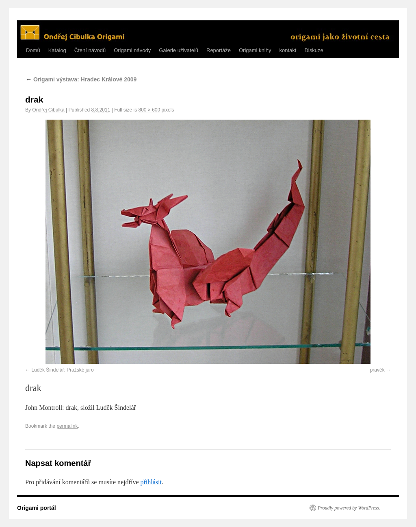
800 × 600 (149, 110)
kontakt (287, 50)
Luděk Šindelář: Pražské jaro (62, 370)
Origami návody (132, 50)
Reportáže (218, 50)
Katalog (57, 50)
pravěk (377, 370)
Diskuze (313, 50)
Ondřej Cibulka (48, 110)
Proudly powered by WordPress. (349, 508)
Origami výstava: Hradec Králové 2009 (80, 79)
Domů (33, 50)
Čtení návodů (90, 50)
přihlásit (150, 482)
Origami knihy (255, 50)
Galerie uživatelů (178, 50)
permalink (67, 426)
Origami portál (36, 508)
